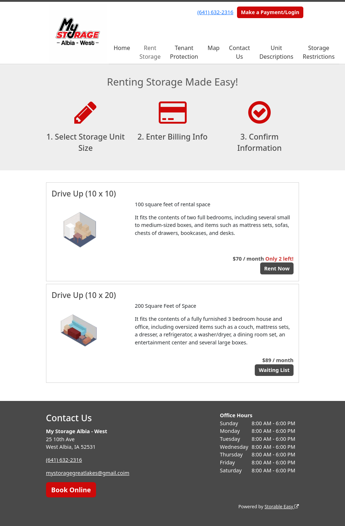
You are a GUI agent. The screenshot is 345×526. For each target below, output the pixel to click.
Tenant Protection (184, 52)
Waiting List (274, 369)
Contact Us (239, 52)
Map (214, 48)
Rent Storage (150, 52)
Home (121, 48)
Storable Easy (282, 507)
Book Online (71, 489)
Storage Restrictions (318, 52)
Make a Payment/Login (270, 12)
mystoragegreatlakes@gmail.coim (87, 472)
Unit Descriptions (276, 52)
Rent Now (277, 268)
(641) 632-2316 (215, 12)
